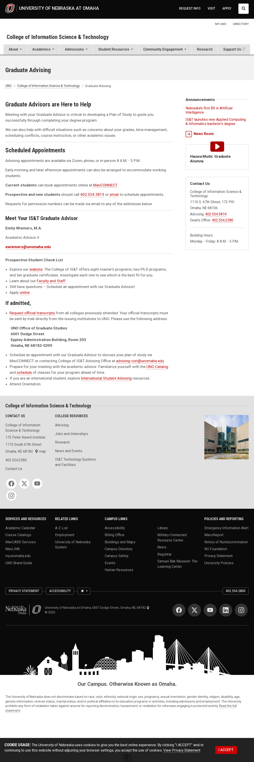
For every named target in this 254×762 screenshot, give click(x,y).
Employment (64, 535)
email (114, 194)
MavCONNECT (105, 185)
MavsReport (213, 535)
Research (205, 49)
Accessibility (115, 528)
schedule (24, 372)
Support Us (232, 49)
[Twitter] (24, 483)
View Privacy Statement (181, 750)
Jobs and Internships (71, 434)
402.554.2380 (222, 220)
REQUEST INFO (190, 8)
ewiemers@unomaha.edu (28, 247)
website (36, 269)
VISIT (211, 8)
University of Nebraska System (72, 544)
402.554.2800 (235, 591)
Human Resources (119, 570)
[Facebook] (11, 483)
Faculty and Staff (51, 281)
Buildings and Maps (120, 542)
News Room (200, 134)
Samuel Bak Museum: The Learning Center (177, 564)
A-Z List (61, 528)
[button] (15, 49)
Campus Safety (116, 556)
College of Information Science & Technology (58, 37)
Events (110, 563)
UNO (8, 86)
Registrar (164, 554)
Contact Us (13, 469)
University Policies (219, 563)
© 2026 (51, 612)
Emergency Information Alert (226, 528)
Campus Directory (118, 549)
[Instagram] (11, 495)
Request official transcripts (32, 313)
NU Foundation (215, 549)
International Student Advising (106, 378)
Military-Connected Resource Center (172, 537)
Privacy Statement (218, 556)
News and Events (68, 451)
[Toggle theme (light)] (84, 591)
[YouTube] (37, 483)
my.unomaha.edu (18, 556)
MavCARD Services (20, 542)
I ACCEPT (226, 750)
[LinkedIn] (225, 610)
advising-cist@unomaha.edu (140, 361)
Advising (62, 425)
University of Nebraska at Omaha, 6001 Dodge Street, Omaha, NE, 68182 (97, 607)
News (161, 547)
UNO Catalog (157, 366)
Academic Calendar (20, 528)
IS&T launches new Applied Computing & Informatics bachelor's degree (216, 121)
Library (162, 528)
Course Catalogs (18, 535)
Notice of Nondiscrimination (226, 542)
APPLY (226, 8)
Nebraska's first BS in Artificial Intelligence (209, 110)
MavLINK (12, 549)
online (25, 292)
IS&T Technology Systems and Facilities (75, 462)
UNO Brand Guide (18, 563)
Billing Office (114, 535)
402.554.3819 (92, 194)
